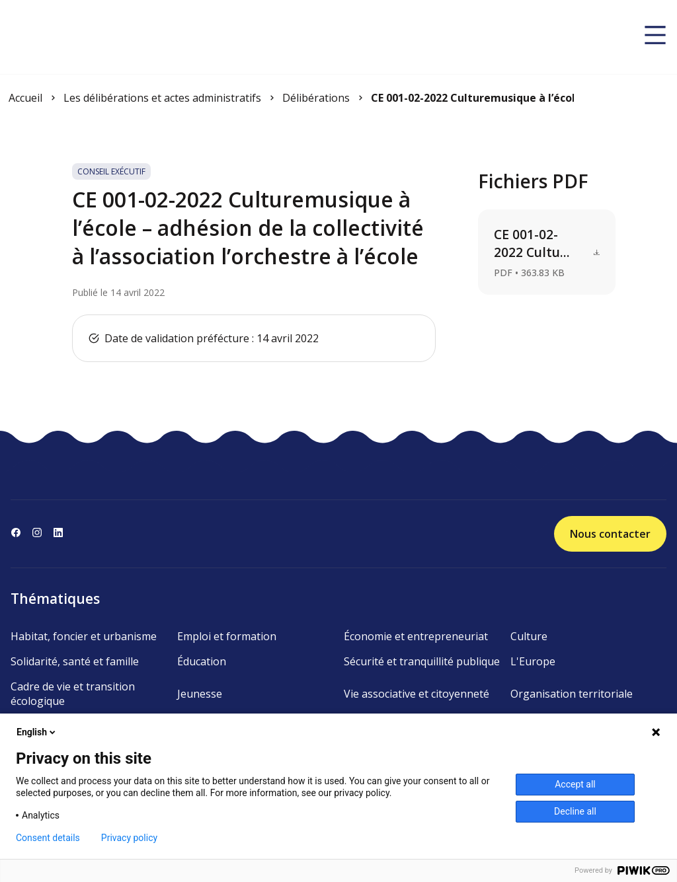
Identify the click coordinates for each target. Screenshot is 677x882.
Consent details (48, 837)
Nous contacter (610, 534)
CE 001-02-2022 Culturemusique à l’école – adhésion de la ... (472, 98)
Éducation (201, 661)
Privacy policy (129, 837)
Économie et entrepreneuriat (416, 636)
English (37, 732)
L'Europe (532, 661)
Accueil (25, 98)
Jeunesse (199, 693)
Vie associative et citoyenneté (416, 693)
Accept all (575, 784)
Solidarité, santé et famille (75, 661)
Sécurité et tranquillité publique (422, 661)
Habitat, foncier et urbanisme (84, 636)
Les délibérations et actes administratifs (162, 98)
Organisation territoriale (571, 693)
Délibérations (316, 98)
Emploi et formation (226, 636)
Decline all (575, 811)
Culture (528, 636)
